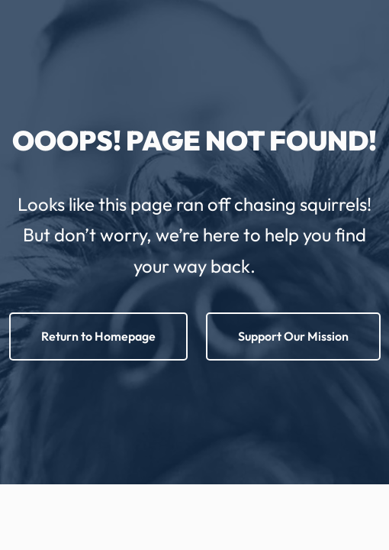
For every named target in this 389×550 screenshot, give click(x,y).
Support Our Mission (293, 336)
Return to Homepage (98, 336)
